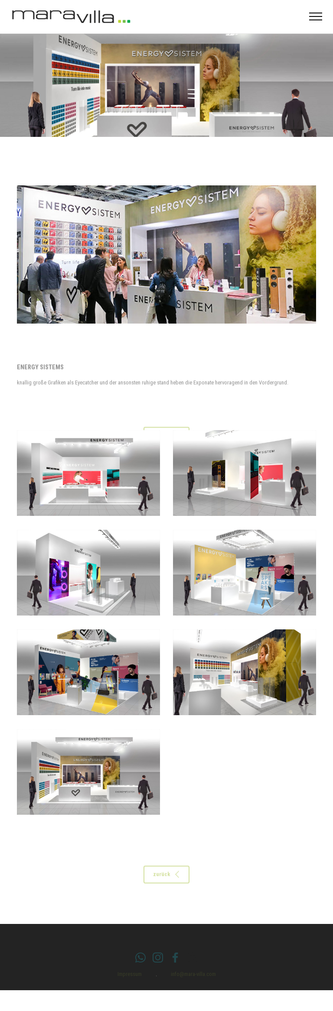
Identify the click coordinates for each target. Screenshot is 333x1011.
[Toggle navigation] (316, 16)
